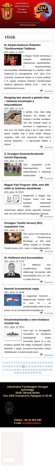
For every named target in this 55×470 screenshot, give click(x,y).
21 (49, 362)
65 (31, 373)
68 (40, 373)
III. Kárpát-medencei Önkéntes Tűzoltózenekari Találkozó (22, 47)
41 (4, 370)
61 (21, 373)
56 (45, 370)
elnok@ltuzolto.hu (31, 423)
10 (18, 362)
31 (27, 366)
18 (40, 362)
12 (24, 362)
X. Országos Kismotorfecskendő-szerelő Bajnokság (24, 155)
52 (34, 370)
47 (21, 370)
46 (18, 370)
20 (46, 362)
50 (29, 370)
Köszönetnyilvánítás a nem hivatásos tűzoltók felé (26, 321)
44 (12, 370)
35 (38, 366)
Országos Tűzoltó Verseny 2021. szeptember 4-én (23, 225)
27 (15, 366)
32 (29, 366)
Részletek (46, 91)
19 (43, 362)
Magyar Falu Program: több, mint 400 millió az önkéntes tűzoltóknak (26, 186)
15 (32, 362)
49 (26, 370)
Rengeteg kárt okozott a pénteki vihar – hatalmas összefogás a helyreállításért (26, 101)
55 (42, 370)
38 (46, 366)
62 (23, 373)
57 (48, 370)
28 (17, 366)
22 (51, 362)
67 (37, 373)
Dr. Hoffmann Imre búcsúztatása (23, 257)
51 (31, 370)
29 (20, 366)
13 (27, 362)
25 (9, 366)
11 (21, 362)
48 (23, 370)
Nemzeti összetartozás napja (21, 288)
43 (10, 370)
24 (6, 366)
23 (4, 366)
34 (35, 366)
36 (40, 366)
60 (18, 373)
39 (49, 366)
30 (23, 366)
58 (51, 370)
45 (15, 370)
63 (26, 373)
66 (34, 373)
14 (29, 362)
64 (29, 373)
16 (35, 362)
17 (38, 362)
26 (12, 366)
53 (37, 370)
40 (51, 366)
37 (43, 366)
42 (7, 370)
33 (32, 366)
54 (40, 370)
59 (15, 373)
